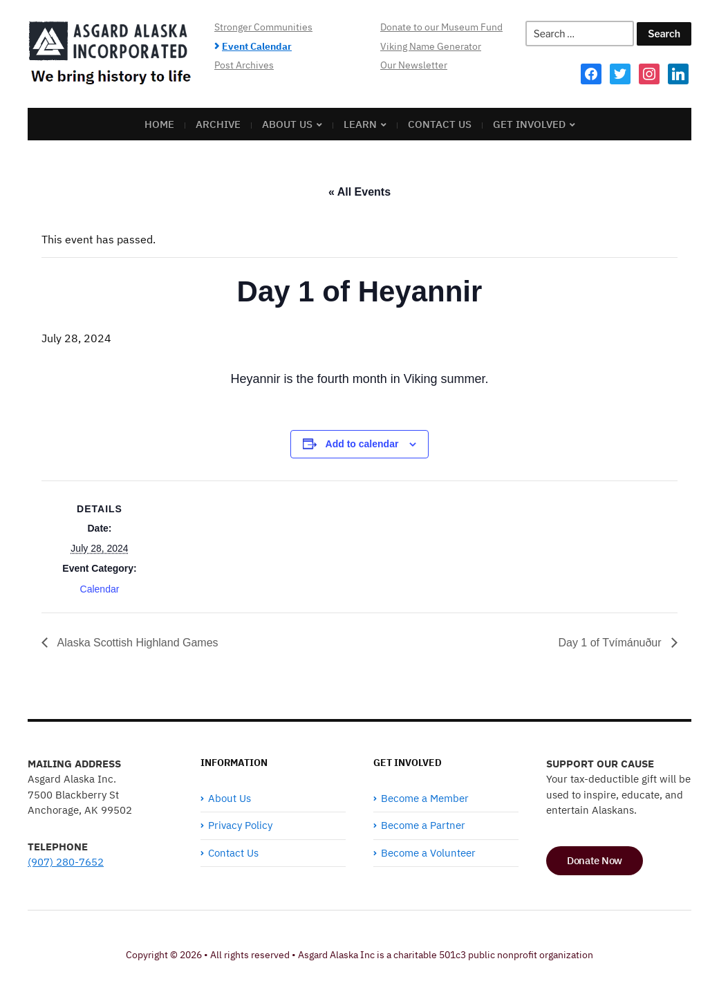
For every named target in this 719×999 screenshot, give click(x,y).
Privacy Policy (240, 825)
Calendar (100, 589)
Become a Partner (423, 825)
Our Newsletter (413, 65)
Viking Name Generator (430, 46)
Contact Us (439, 124)
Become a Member (425, 798)
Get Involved (529, 124)
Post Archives (244, 65)
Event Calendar (257, 46)
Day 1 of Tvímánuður (611, 642)
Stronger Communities (263, 27)
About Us (287, 124)
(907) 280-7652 (66, 861)
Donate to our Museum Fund (441, 27)
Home (159, 124)
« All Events (359, 192)
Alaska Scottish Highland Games (136, 642)
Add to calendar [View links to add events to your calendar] (362, 443)
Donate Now (594, 860)
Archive (218, 124)
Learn (360, 124)
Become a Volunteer (428, 852)
